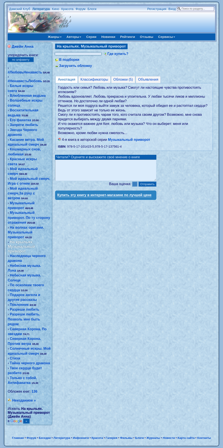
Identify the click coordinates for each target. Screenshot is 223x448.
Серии (91, 37)
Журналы (153, 437)
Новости (169, 437)
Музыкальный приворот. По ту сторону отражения (29, 217)
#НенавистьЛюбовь (25, 81)
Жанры (55, 37)
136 (34, 391)
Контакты (204, 437)
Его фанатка (20, 120)
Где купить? (117, 54)
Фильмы (126, 437)
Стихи (15, 358)
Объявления (148, 79)
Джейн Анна (23, 46)
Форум (81, 9)
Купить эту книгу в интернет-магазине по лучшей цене (104, 199)
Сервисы (166, 37)
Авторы (73, 37)
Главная (18, 437)
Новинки (108, 37)
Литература (41, 9)
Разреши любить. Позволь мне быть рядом (24, 319)
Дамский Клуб (19, 9)
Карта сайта (185, 437)
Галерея (111, 437)
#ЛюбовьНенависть (25, 72)
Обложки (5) (123, 79)
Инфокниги (81, 437)
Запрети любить (24, 125)
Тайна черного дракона (30, 363)
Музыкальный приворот (129, 139)
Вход (172, 9)
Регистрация (156, 9)
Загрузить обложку (75, 66)
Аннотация (66, 79)
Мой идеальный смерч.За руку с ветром (23, 193)
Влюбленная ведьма (28, 95)
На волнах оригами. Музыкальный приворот (26, 232)
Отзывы (146, 37)
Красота (67, 9)
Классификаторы (94, 79)
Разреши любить (24, 309)
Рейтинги (127, 37)
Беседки (45, 437)
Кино (55, 9)
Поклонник (19, 305)
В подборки (69, 59)
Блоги (92, 9)
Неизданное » (24, 400)
